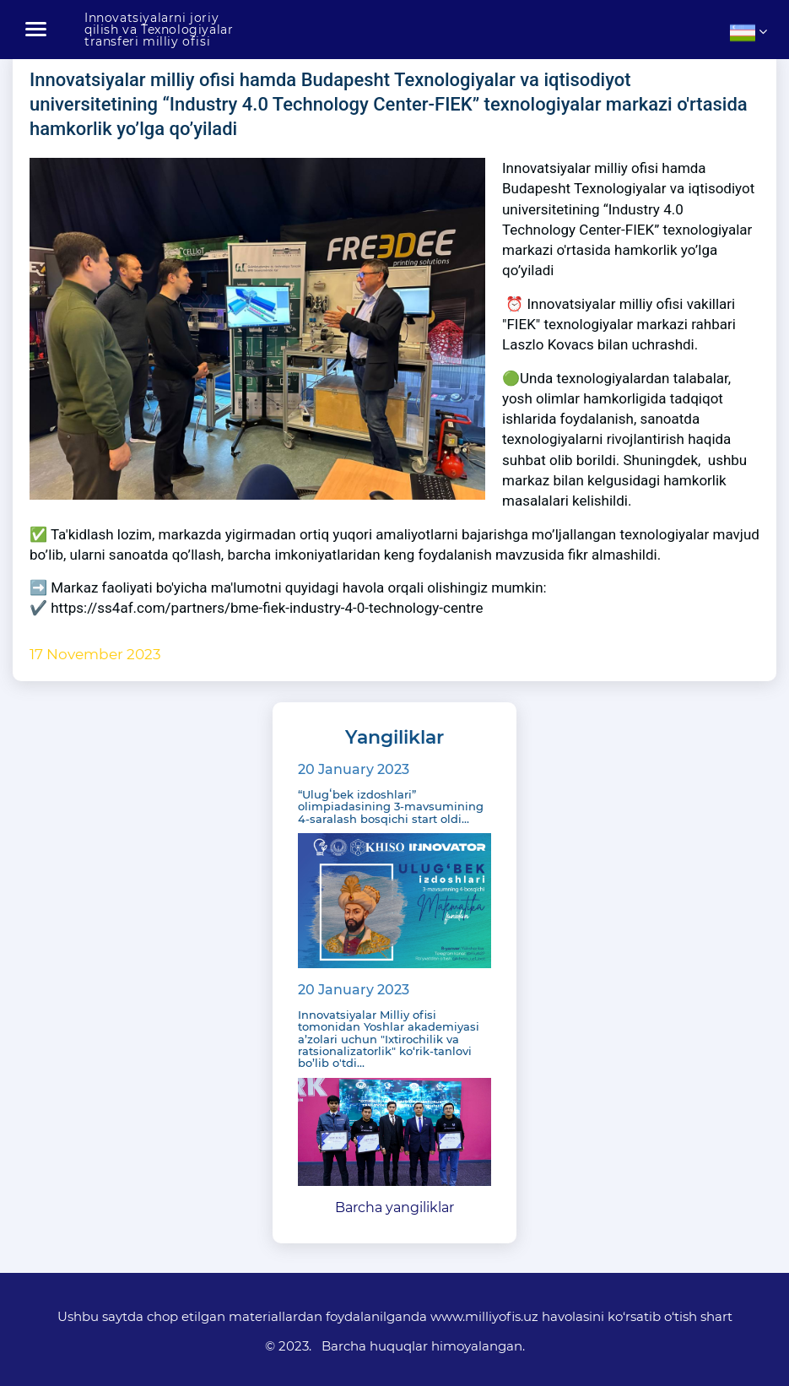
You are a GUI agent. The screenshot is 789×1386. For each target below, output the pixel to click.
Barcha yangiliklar (394, 1207)
